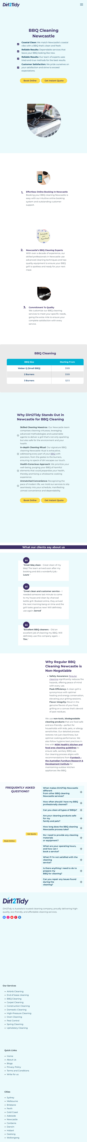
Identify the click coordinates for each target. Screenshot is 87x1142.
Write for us (13, 1060)
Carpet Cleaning (15, 988)
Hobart (10, 1117)
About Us (11, 1046)
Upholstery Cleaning (17, 1014)
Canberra (11, 1109)
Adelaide (11, 1102)
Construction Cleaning (18, 992)
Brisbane (11, 1091)
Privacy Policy (14, 1053)
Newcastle (12, 1106)
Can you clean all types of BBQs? (60, 828)
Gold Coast (12, 1098)
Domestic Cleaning (16, 996)
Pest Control (13, 1007)
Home (10, 1042)
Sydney (10, 1084)
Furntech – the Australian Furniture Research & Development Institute (64, 778)
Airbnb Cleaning (15, 977)
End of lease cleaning (18, 981)
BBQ (53, 454)
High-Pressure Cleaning (19, 999)
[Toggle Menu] (81, 4)
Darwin (10, 1113)
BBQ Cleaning (14, 985)
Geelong (11, 1120)
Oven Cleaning (14, 1003)
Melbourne (12, 1087)
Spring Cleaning (15, 1010)
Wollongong (13, 1124)
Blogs (10, 1049)
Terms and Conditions (18, 1057)
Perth (9, 1095)
